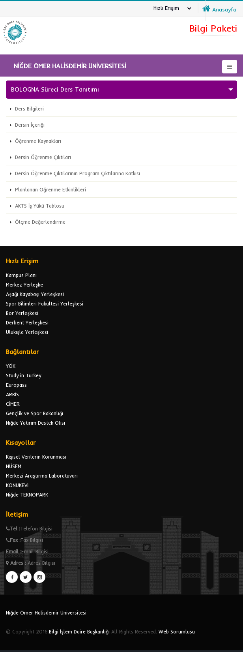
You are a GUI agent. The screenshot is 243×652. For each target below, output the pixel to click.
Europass (16, 385)
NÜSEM (13, 466)
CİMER (13, 404)
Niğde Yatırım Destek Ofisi (35, 423)
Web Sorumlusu (177, 631)
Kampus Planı (21, 275)
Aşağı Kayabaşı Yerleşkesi (35, 294)
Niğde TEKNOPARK (27, 494)
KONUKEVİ (17, 485)
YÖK (10, 366)
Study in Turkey (23, 375)
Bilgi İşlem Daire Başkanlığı (79, 631)
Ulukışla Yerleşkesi (27, 332)
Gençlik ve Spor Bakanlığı (34, 413)
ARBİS (12, 394)
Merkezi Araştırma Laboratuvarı (42, 475)
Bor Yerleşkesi (22, 313)
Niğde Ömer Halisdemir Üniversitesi (46, 612)
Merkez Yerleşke (24, 284)
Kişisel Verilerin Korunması (36, 456)
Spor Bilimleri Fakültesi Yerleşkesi (44, 303)
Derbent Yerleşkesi (27, 322)
